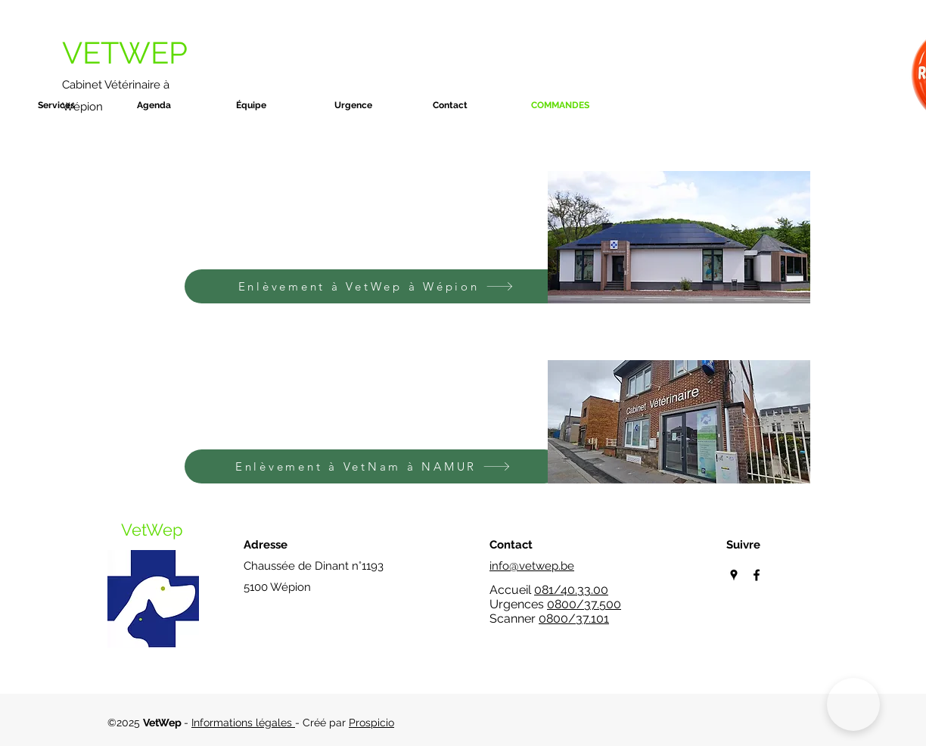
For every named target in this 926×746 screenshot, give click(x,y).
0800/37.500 (584, 604)
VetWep (152, 529)
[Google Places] (733, 575)
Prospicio (371, 722)
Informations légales (243, 722)
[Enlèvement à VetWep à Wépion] (376, 286)
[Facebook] (756, 575)
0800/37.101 (574, 618)
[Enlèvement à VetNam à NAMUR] (373, 466)
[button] (79, 105)
